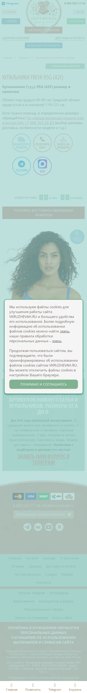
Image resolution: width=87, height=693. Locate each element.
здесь (64, 331)
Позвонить (33, 687)
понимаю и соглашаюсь (43, 384)
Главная (11, 687)
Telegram (54, 687)
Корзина (75, 687)
